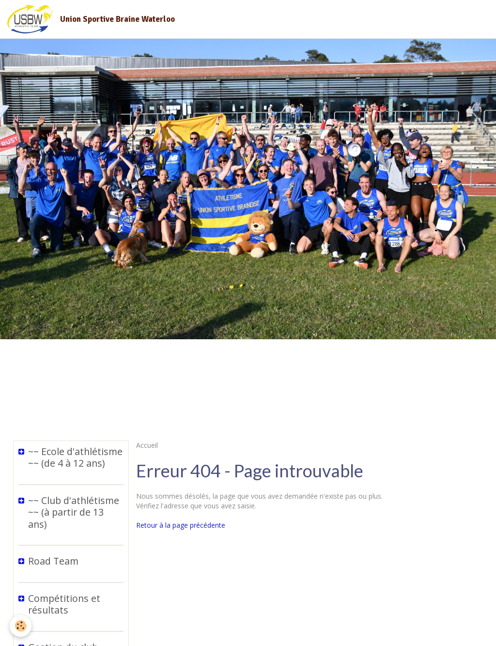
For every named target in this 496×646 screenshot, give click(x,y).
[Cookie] (20, 626)
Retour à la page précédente (180, 525)
